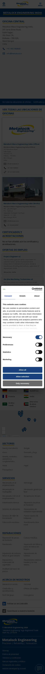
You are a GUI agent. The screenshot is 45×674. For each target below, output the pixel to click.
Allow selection (22, 377)
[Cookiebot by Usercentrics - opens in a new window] (32, 289)
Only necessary (22, 383)
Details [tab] (23, 296)
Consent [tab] (8, 296)
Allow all (22, 370)
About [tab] (36, 296)
